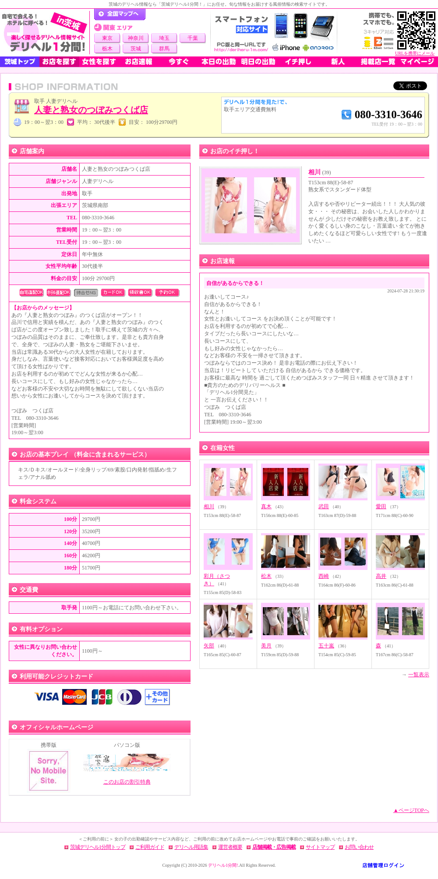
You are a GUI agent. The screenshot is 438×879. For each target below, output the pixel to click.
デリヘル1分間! (223, 865)
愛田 (381, 506)
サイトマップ (320, 847)
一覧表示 (418, 675)
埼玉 (164, 38)
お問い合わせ (359, 847)
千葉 (192, 38)
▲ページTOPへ (411, 810)
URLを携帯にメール (414, 53)
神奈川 (136, 38)
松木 (266, 576)
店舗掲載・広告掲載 (274, 847)
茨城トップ (19, 61)
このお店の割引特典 (127, 782)
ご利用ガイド (149, 847)
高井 (381, 576)
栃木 (107, 49)
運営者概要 (230, 847)
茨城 (136, 49)
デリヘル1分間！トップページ (119, 14)
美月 (266, 646)
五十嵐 (326, 646)
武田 (323, 506)
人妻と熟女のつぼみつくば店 (91, 110)
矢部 (209, 646)
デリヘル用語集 (191, 847)
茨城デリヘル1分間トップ (97, 847)
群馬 (164, 49)
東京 (107, 38)
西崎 (323, 576)
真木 (266, 506)
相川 (319, 172)
